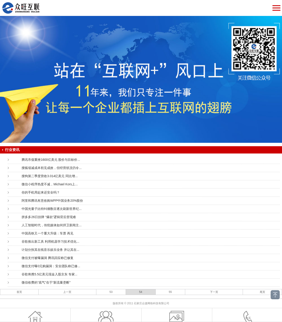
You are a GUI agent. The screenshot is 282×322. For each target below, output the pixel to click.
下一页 (214, 292)
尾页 (262, 292)
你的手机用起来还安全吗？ (41, 192)
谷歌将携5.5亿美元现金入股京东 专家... (49, 274)
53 (111, 292)
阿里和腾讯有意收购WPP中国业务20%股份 (52, 200)
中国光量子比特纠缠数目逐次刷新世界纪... (52, 209)
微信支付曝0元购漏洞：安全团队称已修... (51, 266)
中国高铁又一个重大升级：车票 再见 (47, 233)
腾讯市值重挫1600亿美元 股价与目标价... (51, 159)
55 (170, 292)
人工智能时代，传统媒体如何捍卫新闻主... (52, 225)
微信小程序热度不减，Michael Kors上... (50, 184)
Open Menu (276, 8)
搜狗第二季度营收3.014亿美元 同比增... (50, 176)
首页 (19, 292)
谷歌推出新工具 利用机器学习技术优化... (50, 241)
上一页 (67, 292)
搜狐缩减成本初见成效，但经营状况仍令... (52, 168)
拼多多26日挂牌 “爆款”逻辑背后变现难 (49, 217)
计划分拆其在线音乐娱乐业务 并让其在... (50, 250)
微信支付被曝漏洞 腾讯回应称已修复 (47, 258)
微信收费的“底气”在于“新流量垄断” (46, 282)
